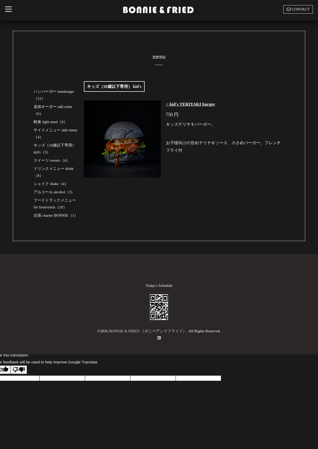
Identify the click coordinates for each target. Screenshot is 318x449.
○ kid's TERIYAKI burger (190, 104)
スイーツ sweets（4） (52, 160)
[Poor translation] (19, 369)
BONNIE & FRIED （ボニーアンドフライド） (148, 331)
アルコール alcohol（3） (54, 192)
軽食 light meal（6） (50, 122)
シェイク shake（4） (51, 184)
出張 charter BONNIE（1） (56, 215)
